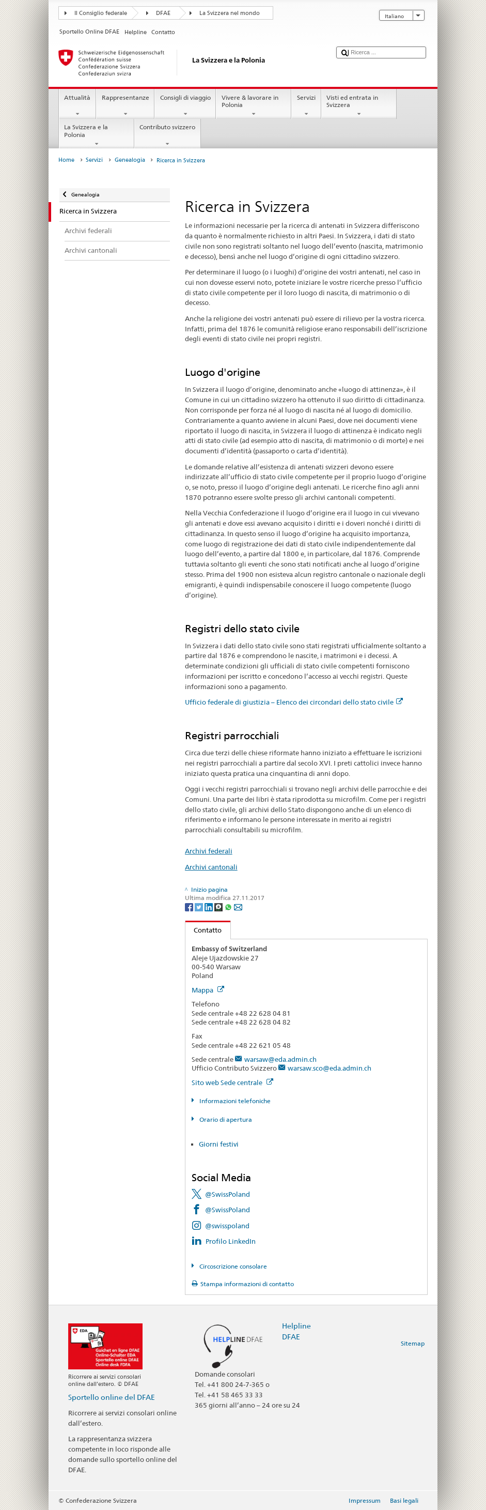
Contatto (203, 930)
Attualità (77, 106)
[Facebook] (190, 906)
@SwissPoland (227, 1194)
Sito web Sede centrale (232, 1082)
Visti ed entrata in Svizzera (359, 106)
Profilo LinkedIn (231, 1241)
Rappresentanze (125, 106)
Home (66, 160)
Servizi (306, 106)
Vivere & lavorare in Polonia (253, 106)
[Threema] (219, 906)
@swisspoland (227, 1226)
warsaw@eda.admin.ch (280, 1059)
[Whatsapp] (229, 906)
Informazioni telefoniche (234, 1101)
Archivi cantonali (211, 867)
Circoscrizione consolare (232, 1266)
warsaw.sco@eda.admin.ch (329, 1068)
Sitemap (413, 1343)
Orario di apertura (225, 1119)
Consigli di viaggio (185, 106)
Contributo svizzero (167, 135)
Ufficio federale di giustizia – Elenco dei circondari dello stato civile (294, 702)
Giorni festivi (219, 1144)
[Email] (238, 906)
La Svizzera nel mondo (229, 13)
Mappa (208, 990)
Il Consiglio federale (100, 13)
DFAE (163, 13)
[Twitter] (200, 906)
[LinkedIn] (209, 906)
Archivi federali (208, 851)
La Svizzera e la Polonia (96, 135)
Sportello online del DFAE (111, 1397)
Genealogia (130, 160)
